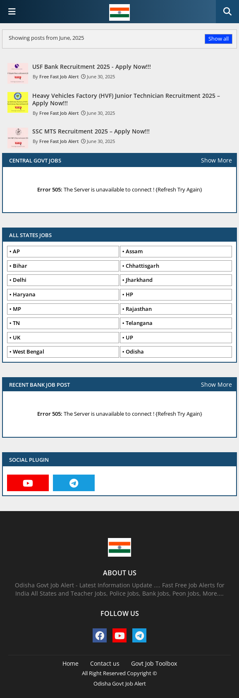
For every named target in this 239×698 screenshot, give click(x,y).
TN (16, 323)
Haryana (24, 294)
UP (129, 337)
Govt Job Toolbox (154, 663)
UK (16, 337)
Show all (218, 38)
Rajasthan (139, 309)
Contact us (105, 663)
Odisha (135, 351)
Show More (216, 160)
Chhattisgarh (142, 265)
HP (129, 294)
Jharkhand (139, 280)
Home (70, 663)
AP (16, 251)
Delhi (19, 280)
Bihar (20, 265)
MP (17, 309)
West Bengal (28, 351)
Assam (134, 251)
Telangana (139, 323)
